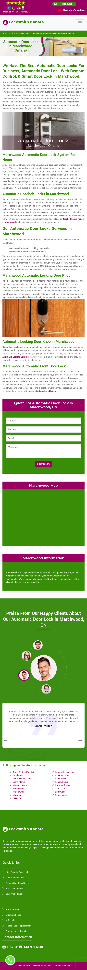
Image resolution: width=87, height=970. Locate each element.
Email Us (12, 947)
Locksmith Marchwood (41, 965)
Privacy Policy (12, 909)
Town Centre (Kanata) (23, 772)
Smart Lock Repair (14, 888)
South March (19, 782)
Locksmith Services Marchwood (26, 33)
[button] (38, 645)
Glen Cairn (60, 788)
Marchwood (18, 788)
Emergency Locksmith (16, 931)
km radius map (43, 517)
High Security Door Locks (17, 872)
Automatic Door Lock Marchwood (58, 33)
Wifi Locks (10, 920)
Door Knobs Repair (14, 894)
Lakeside (17, 798)
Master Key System (15, 877)
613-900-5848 (64, 4)
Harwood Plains (62, 785)
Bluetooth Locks (13, 915)
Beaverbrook (61, 795)
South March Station (22, 778)
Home (5, 33)
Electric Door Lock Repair (17, 883)
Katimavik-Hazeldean (65, 772)
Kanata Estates (62, 775)
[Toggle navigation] (79, 22)
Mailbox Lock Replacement (18, 925)
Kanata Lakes (61, 782)
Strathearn (18, 775)
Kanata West (61, 778)
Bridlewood (60, 791)
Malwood (17, 795)
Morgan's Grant (20, 785)
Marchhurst (18, 791)
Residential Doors (47, 391)
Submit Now (43, 464)
